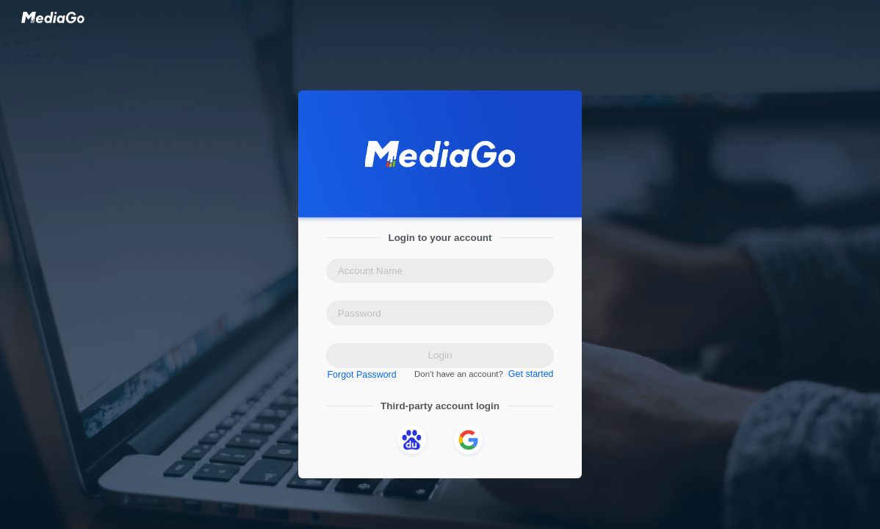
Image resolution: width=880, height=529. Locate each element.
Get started (528, 374)
